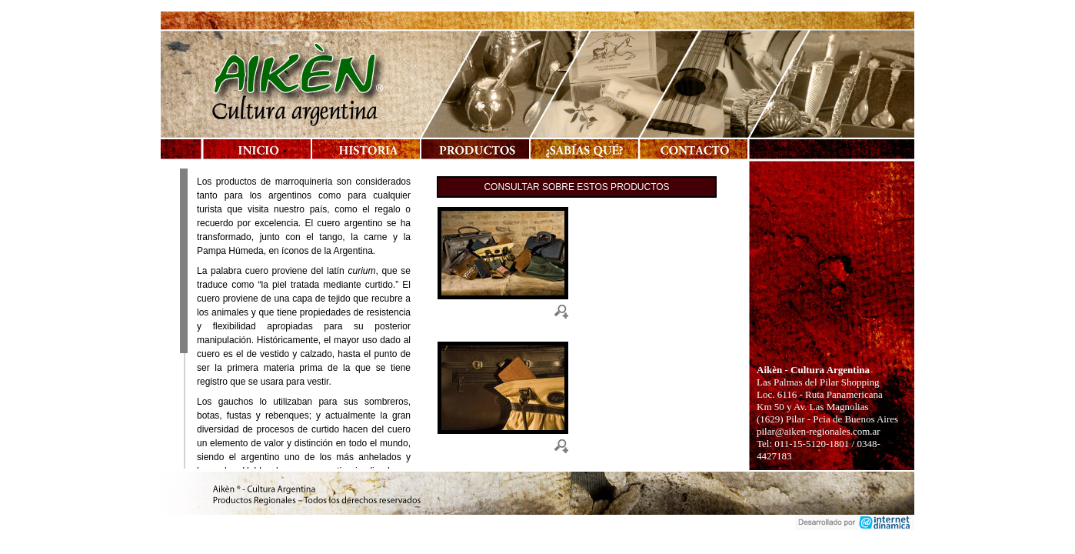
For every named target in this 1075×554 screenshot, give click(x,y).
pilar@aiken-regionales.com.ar (818, 431)
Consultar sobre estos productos (576, 187)
